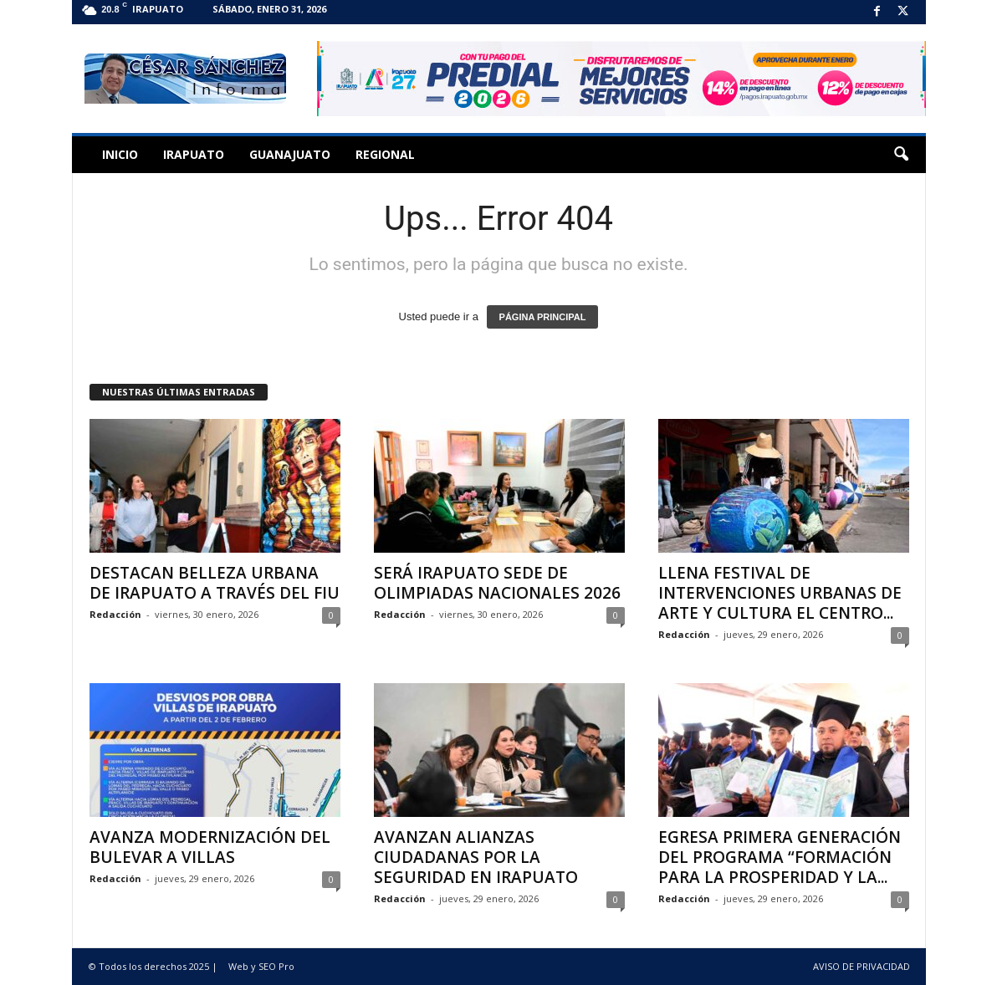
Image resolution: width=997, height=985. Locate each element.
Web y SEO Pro (261, 966)
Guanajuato (289, 154)
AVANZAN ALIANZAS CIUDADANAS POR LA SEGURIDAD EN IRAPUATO (476, 857)
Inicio (120, 154)
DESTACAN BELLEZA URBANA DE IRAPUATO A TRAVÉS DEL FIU (214, 583)
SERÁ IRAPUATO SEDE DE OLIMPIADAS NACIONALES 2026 (497, 583)
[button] (900, 154)
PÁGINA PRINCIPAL (542, 317)
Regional (385, 154)
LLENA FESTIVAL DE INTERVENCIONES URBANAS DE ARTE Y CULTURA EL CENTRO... (780, 593)
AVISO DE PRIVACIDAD (861, 966)
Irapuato (193, 154)
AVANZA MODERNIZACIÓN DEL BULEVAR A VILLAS (209, 847)
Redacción (115, 614)
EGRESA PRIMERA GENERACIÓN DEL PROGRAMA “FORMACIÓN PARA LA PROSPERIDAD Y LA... (779, 857)
